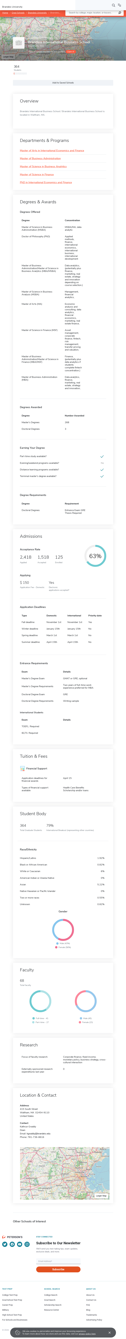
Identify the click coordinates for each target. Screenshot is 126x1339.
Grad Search (49, 1300)
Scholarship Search (52, 1305)
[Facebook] (12, 1244)
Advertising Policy (94, 1320)
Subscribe (58, 1269)
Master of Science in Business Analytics (43, 166)
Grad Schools (18, 12)
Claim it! (70, 51)
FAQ (88, 1305)
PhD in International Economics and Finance (46, 182)
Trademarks (91, 1315)
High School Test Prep (12, 1315)
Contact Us (91, 1300)
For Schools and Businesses (14, 1320)
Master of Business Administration (40, 158)
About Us (90, 1295)
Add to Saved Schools (63, 82)
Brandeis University (37, 12)
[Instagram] (27, 1244)
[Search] (114, 5)
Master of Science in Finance (37, 174)
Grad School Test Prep (12, 1300)
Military (5, 1310)
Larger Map (8, 57)
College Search (50, 1295)
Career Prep (7, 1305)
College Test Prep (10, 1295)
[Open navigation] (119, 5)
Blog (88, 1310)
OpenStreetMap (106, 18)
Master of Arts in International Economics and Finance (52, 150)
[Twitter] (4, 1244)
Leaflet (90, 18)
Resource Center (51, 1310)
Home (5, 12)
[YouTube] (19, 1244)
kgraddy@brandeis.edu (38, 1133)
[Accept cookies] (107, 1332)
